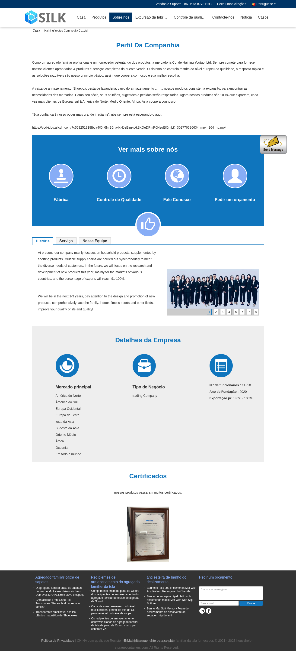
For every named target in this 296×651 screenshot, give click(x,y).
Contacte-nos (223, 17)
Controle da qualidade (191, 17)
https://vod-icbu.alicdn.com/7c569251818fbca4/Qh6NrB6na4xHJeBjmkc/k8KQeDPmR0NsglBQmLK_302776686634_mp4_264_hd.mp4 (129, 127)
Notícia (246, 17)
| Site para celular (161, 640)
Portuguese (266, 4)
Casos (263, 17)
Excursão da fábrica (151, 17)
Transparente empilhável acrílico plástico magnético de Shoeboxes (56, 613)
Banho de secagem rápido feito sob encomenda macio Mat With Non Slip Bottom (170, 600)
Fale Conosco (177, 199)
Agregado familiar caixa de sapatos (57, 579)
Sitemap (142, 640)
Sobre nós (120, 17)
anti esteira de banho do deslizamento (167, 579)
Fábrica (61, 199)
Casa (81, 17)
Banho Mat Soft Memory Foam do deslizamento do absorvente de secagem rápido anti (168, 612)
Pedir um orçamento (235, 199)
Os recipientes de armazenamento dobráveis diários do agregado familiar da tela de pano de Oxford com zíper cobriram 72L (114, 624)
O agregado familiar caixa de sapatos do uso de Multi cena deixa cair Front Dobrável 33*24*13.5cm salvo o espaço (60, 591)
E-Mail (128, 640)
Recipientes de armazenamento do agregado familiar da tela (115, 579)
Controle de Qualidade (119, 199)
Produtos (99, 17)
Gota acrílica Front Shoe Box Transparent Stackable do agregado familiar (58, 603)
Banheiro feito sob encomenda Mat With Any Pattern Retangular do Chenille (171, 589)
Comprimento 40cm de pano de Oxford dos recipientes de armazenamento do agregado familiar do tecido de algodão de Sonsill (115, 596)
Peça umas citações (231, 4)
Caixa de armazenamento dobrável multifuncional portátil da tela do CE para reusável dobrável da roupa (113, 610)
